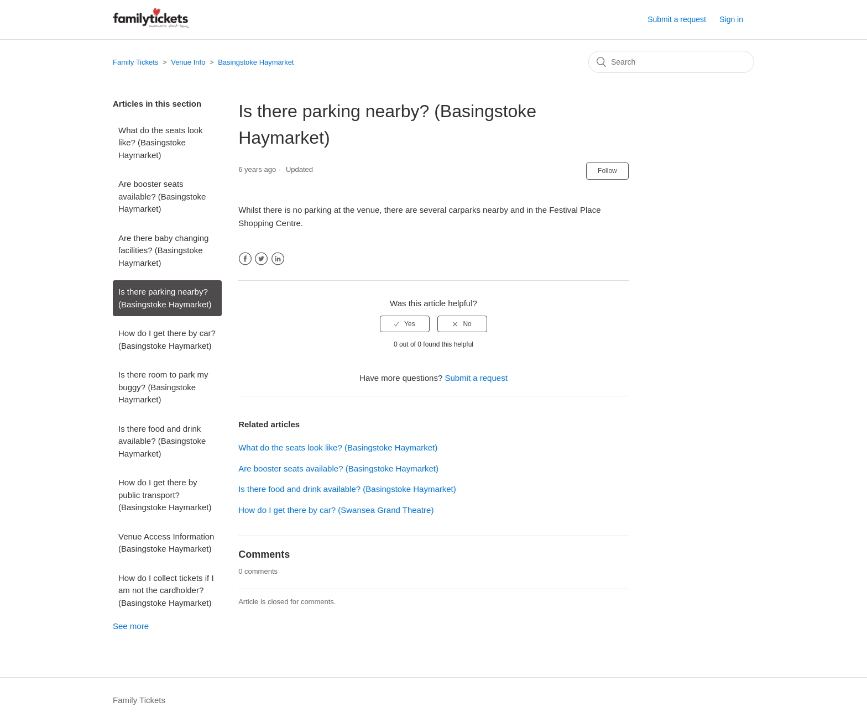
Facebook (245, 259)
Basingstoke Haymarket (256, 62)
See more (131, 626)
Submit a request (676, 19)
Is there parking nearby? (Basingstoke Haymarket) (164, 298)
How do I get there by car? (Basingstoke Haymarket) (167, 339)
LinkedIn (278, 259)
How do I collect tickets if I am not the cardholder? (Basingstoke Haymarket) (166, 590)
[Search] (671, 62)
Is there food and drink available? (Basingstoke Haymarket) (162, 441)
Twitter (261, 259)
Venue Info (188, 62)
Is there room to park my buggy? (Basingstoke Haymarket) (163, 387)
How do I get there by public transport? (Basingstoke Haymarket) (164, 495)
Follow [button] (607, 171)
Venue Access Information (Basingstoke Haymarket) (166, 543)
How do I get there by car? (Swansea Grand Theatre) (335, 510)
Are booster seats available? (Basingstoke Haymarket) (162, 196)
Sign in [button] (731, 19)
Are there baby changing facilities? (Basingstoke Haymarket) (163, 250)
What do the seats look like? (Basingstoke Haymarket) (160, 142)
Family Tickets (135, 62)
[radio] (405, 324)
